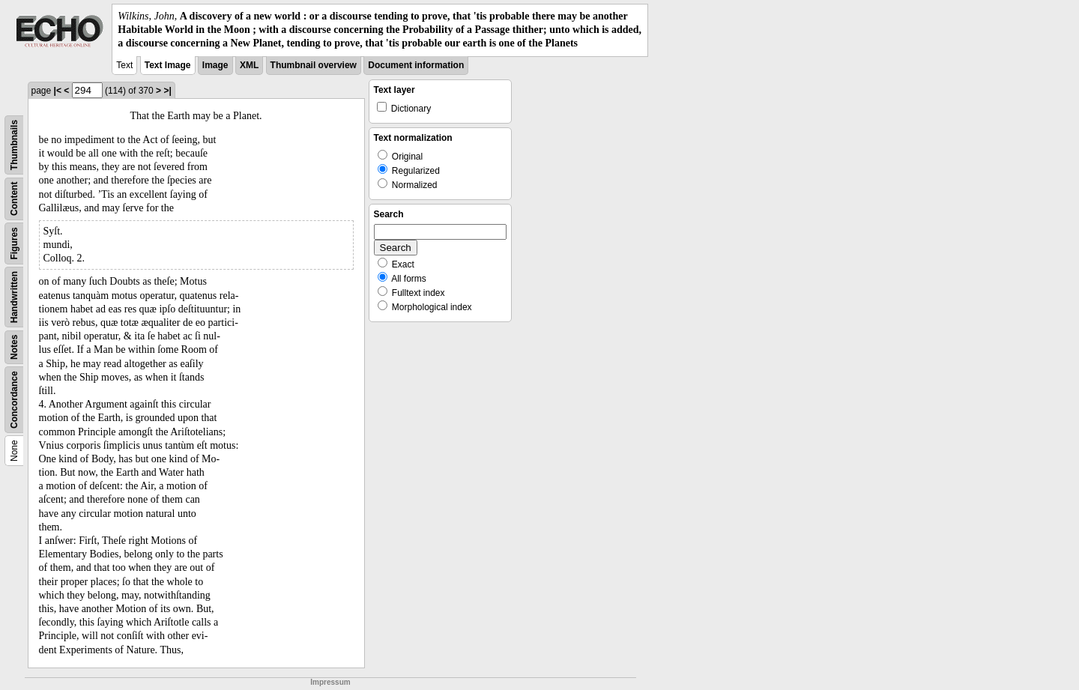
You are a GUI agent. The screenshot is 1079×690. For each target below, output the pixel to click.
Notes (14, 346)
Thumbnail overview (313, 65)
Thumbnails (14, 144)
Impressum (330, 682)
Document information (416, 65)
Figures (14, 243)
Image (215, 65)
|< (57, 90)
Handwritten (14, 296)
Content (14, 198)
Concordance (14, 400)
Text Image (168, 65)
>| (167, 90)
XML (249, 65)
